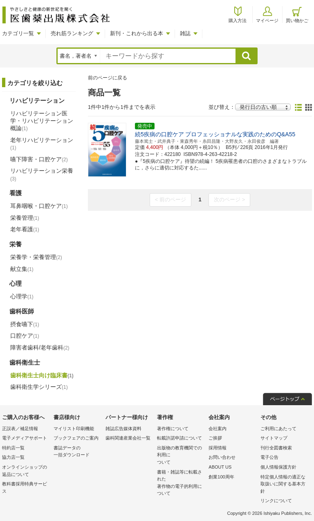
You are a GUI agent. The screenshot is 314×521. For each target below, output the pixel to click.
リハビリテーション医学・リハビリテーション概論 (41, 120)
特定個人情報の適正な (284, 484)
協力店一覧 (13, 457)
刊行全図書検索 (276, 447)
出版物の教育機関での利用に (180, 455)
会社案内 (218, 428)
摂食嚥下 (24, 324)
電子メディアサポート (24, 437)
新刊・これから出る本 (136, 33)
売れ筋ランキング (72, 33)
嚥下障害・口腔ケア (39, 159)
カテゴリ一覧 (18, 33)
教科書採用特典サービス (24, 487)
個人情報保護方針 (278, 467)
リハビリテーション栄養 (41, 174)
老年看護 (24, 229)
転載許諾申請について (179, 437)
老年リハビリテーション (41, 144)
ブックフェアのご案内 (76, 437)
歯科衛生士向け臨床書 (42, 375)
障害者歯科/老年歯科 (40, 347)
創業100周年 (221, 476)
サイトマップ (273, 437)
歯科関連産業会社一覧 (127, 437)
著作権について (172, 428)
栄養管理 (24, 217)
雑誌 (185, 33)
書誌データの (77, 452)
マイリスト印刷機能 (74, 428)
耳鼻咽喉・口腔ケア (39, 206)
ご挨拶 (215, 437)
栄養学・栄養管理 (36, 257)
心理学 (22, 296)
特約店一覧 (13, 447)
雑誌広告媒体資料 (123, 428)
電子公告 (269, 457)
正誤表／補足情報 (20, 428)
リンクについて (276, 500)
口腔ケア (24, 335)
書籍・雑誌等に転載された (180, 483)
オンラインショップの (25, 471)
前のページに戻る (107, 78)
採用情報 (218, 447)
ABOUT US (220, 467)
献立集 (22, 269)
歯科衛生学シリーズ (39, 386)
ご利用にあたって (278, 428)
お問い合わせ (222, 457)
